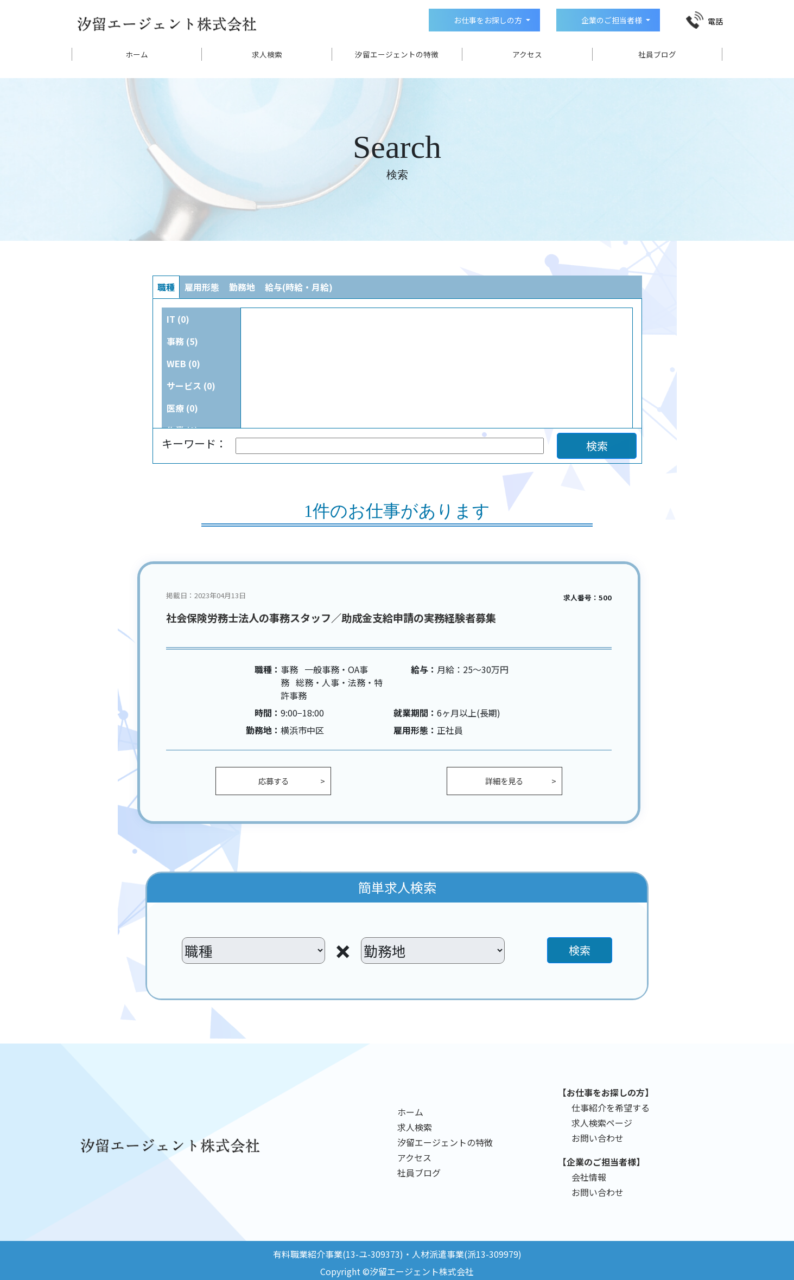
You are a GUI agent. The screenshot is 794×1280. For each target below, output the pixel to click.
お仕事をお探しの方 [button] (488, 20)
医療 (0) (182, 407)
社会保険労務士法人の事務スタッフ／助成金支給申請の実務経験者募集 (331, 617)
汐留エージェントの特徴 (397, 54)
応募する (273, 780)
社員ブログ (657, 54)
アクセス (527, 54)
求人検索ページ (601, 1122)
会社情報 (588, 1176)
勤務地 (242, 286)
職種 (166, 286)
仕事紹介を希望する (610, 1107)
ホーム (136, 54)
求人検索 (267, 54)
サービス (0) (191, 385)
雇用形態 (202, 286)
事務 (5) (182, 341)
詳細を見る (504, 780)
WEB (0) (183, 363)
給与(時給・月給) (299, 286)
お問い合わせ (597, 1137)
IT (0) (178, 318)
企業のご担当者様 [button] (612, 20)
